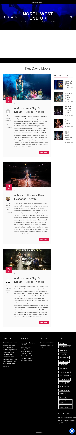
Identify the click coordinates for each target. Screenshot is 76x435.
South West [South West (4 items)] (64, 390)
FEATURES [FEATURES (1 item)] (64, 350)
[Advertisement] (38, 44)
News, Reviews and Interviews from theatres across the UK (38, 22)
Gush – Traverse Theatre (68, 122)
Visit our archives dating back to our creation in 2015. (46, 345)
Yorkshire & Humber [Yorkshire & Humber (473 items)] (63, 406)
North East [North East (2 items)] (63, 368)
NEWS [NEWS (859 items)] (63, 365)
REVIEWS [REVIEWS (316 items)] (64, 379)
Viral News (39, 432)
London (18, 103)
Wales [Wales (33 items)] (62, 397)
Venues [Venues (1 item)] (62, 393)
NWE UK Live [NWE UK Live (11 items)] (65, 375)
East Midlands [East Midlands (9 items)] (64, 347)
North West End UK (38, 16)
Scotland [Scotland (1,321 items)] (64, 383)
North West (19, 191)
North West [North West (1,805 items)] (65, 372)
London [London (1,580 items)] (64, 361)
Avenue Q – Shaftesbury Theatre (69, 83)
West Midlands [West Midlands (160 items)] (64, 401)
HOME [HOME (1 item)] (62, 354)
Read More (43, 152)
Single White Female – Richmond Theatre (68, 135)
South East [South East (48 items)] (64, 386)
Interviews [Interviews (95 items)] (64, 357)
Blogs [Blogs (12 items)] (62, 343)
